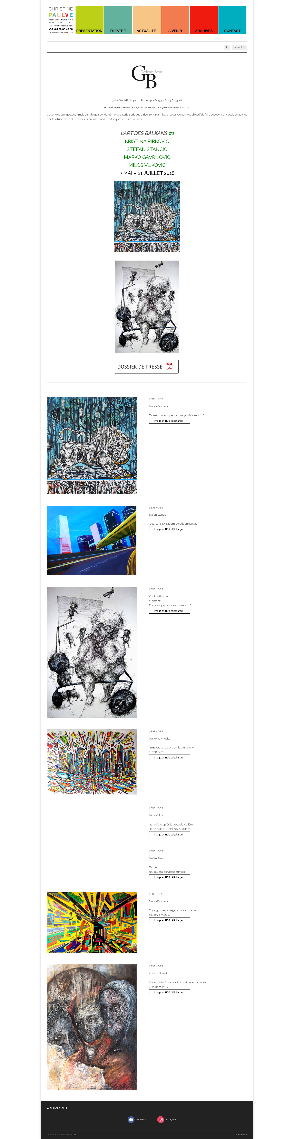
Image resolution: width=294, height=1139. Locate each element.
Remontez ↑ (241, 1134)
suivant (239, 47)
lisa (74, 1134)
